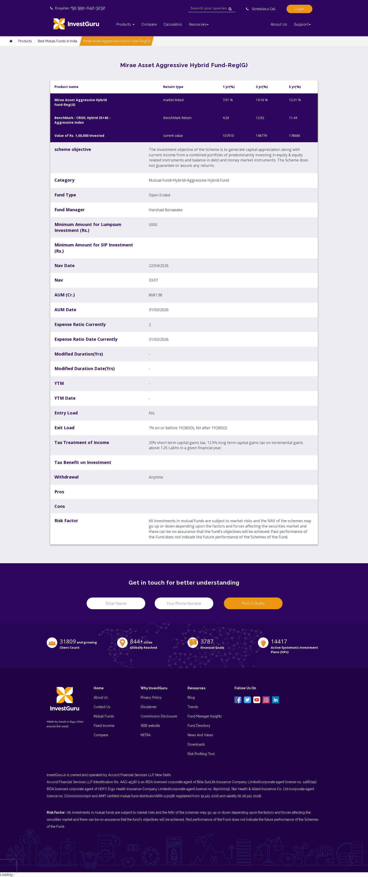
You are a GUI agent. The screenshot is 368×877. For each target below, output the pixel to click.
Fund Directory (199, 726)
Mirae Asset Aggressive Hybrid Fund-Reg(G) (116, 41)
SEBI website (150, 726)
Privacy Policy (151, 697)
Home (99, 688)
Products (25, 41)
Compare (149, 24)
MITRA (145, 735)
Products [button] (125, 24)
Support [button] (302, 24)
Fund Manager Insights (205, 716)
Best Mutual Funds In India (57, 41)
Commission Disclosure (159, 716)
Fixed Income (104, 726)
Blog (191, 697)
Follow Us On (245, 688)
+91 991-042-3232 (87, 7)
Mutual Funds (104, 716)
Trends (193, 707)
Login (299, 9)
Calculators (173, 24)
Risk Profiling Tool (201, 754)
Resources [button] (199, 24)
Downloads (196, 744)
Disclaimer (149, 707)
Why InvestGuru (154, 688)
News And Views (200, 735)
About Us (279, 24)
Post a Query (253, 603)
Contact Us (102, 707)
